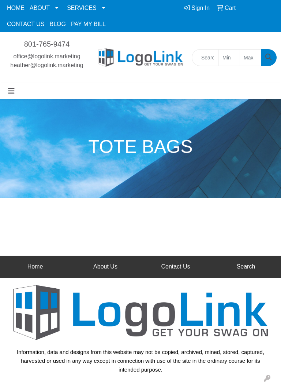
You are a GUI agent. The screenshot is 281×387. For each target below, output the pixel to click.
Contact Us (175, 266)
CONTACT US (26, 24)
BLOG (58, 24)
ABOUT (40, 8)
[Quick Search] (205, 57)
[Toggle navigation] (11, 91)
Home (35, 266)
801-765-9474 (47, 44)
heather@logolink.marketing (46, 65)
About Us (105, 266)
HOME (16, 8)
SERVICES (82, 8)
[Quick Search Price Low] (229, 57)
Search (246, 266)
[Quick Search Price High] (250, 57)
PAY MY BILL (88, 24)
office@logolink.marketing (46, 56)
